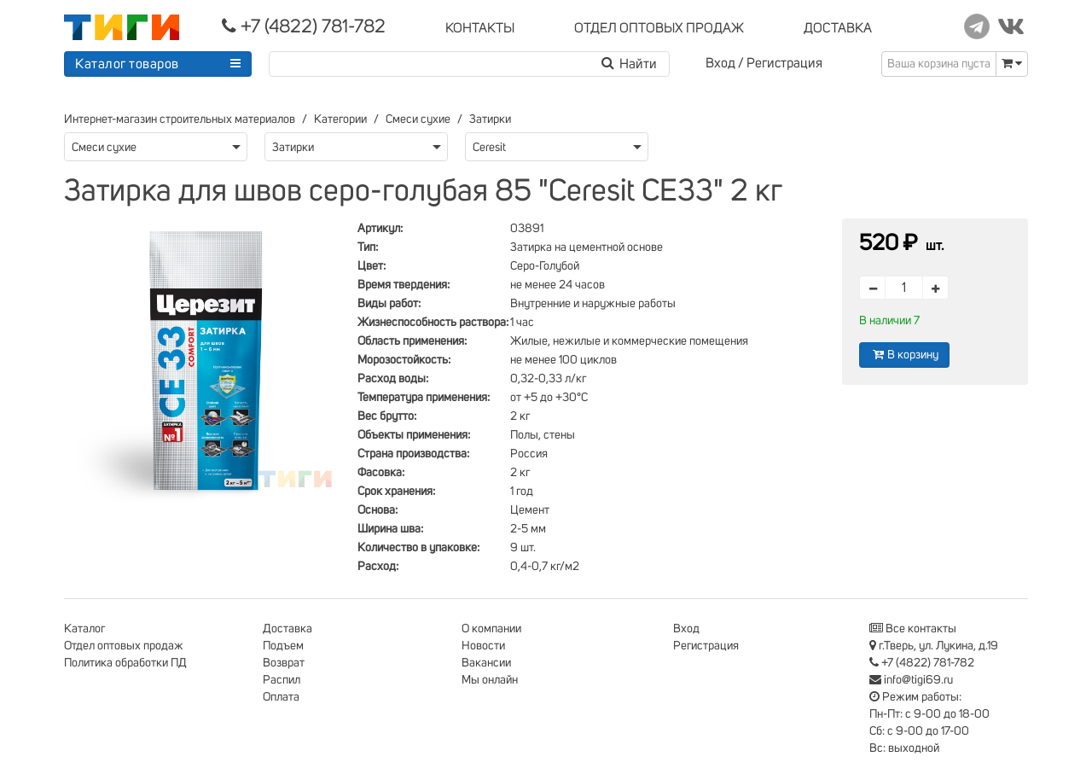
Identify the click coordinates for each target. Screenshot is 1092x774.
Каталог (84, 629)
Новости (483, 646)
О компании (491, 629)
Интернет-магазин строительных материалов (179, 119)
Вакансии (486, 663)
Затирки (490, 119)
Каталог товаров (127, 64)
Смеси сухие (418, 119)
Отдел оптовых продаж (123, 646)
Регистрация (784, 63)
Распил (281, 680)
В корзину (904, 354)
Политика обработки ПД (125, 663)
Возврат (284, 663)
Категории (340, 119)
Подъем (283, 646)
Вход (720, 63)
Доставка (287, 629)
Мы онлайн (490, 680)
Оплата (281, 697)
